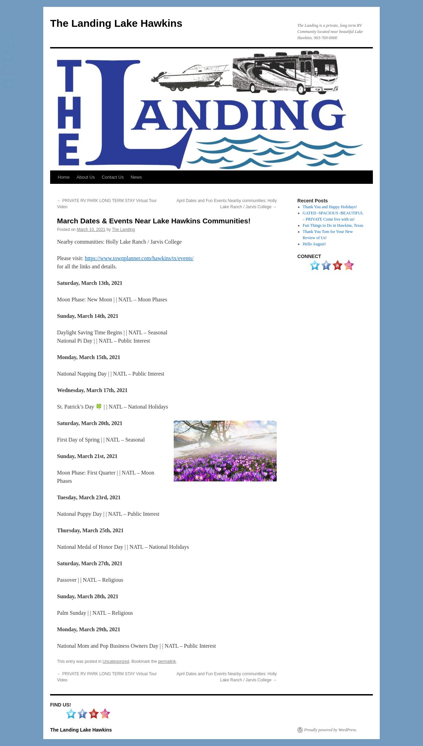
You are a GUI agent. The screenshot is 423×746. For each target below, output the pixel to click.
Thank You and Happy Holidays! (330, 206)
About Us (86, 177)
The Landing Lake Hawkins (116, 23)
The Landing (123, 229)
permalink (167, 661)
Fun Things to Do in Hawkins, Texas (333, 225)
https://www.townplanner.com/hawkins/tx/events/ (139, 258)
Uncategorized (116, 661)
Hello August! (314, 244)
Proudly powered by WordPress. (330, 729)
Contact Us (113, 177)
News (136, 177)
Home (64, 177)
